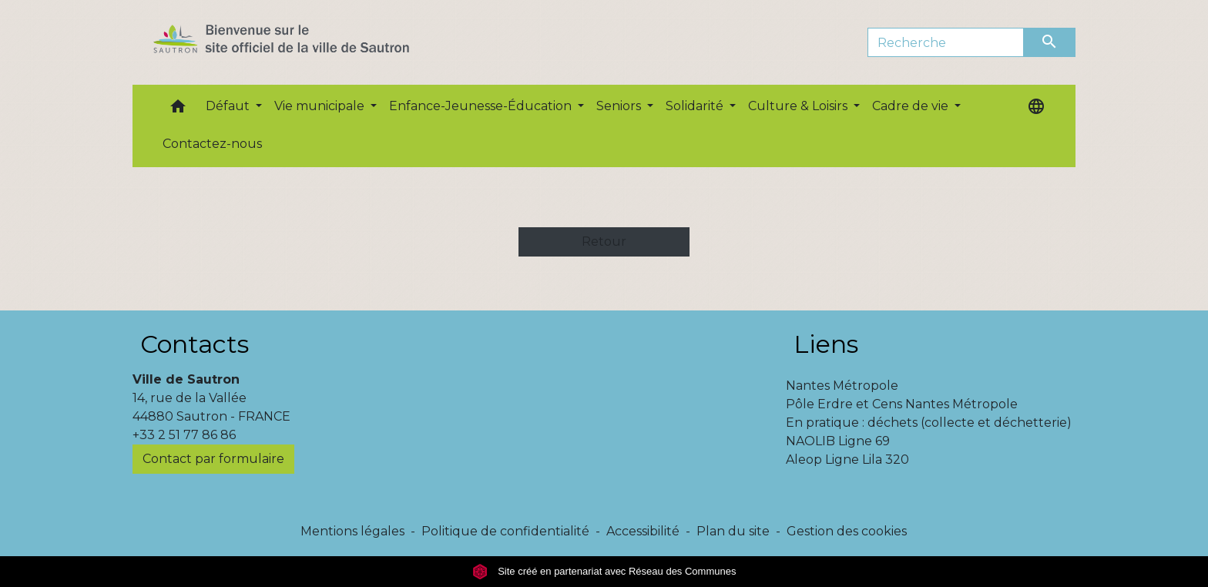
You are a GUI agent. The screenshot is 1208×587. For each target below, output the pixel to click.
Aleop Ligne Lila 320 (847, 459)
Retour (604, 241)
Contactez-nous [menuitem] (212, 143)
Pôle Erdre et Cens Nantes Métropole (902, 404)
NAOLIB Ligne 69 (838, 441)
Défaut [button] (229, 106)
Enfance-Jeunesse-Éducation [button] (482, 106)
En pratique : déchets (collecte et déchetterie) (929, 422)
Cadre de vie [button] (911, 106)
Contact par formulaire (213, 458)
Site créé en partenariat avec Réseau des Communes (604, 571)
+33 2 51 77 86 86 (184, 435)
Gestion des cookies (847, 531)
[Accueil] (309, 42)
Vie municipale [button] (320, 106)
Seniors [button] (620, 106)
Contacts (194, 344)
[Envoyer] (1050, 42)
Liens (826, 344)
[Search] (945, 42)
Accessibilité (643, 531)
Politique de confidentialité (505, 531)
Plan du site (733, 531)
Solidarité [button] (696, 106)
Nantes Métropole (842, 385)
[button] (178, 110)
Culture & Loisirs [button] (799, 106)
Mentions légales (352, 531)
